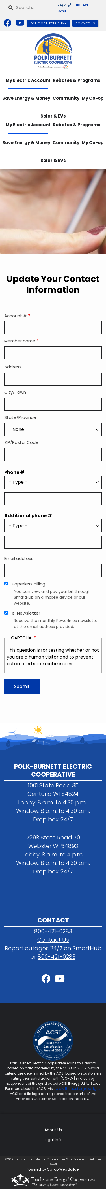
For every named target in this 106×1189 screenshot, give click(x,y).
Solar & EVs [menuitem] (53, 160)
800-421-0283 (53, 931)
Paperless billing (28, 584)
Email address (18, 558)
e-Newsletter (26, 613)
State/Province (20, 417)
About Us (53, 1130)
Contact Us (53, 940)
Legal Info (53, 1140)
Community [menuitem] (66, 98)
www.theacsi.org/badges (78, 1088)
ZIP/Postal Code (21, 442)
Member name (19, 341)
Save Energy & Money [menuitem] (26, 98)
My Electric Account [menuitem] (28, 80)
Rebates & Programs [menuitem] (76, 80)
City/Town (15, 392)
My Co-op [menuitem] (93, 98)
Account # (15, 316)
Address (12, 367)
